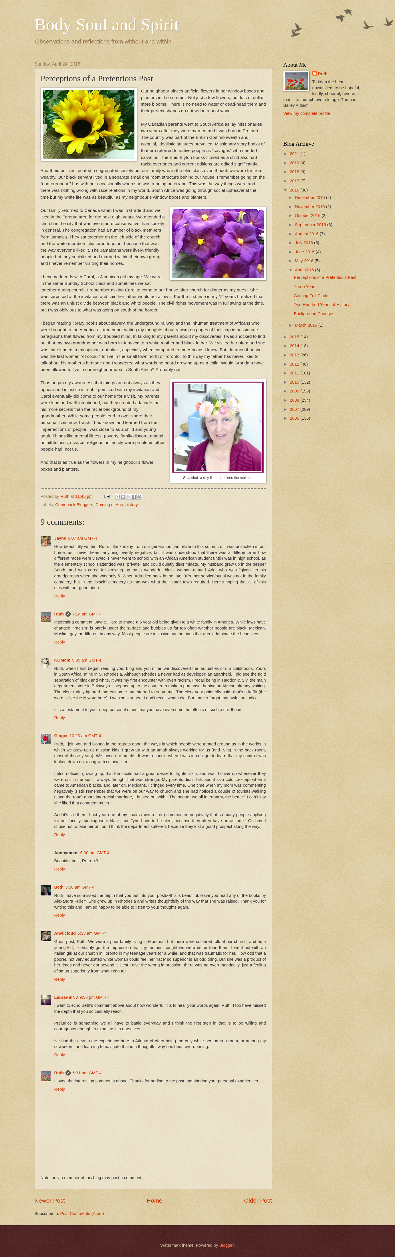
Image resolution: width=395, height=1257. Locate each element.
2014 (295, 346)
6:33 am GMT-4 (92, 933)
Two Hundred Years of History (322, 304)
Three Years (305, 286)
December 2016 (310, 197)
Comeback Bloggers (74, 504)
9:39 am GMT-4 (86, 660)
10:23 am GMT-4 (85, 735)
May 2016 (305, 260)
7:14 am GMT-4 (87, 614)
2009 (295, 391)
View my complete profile (306, 113)
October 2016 (308, 215)
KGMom (62, 660)
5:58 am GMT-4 (79, 887)
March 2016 (306, 325)
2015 (295, 337)
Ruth (59, 614)
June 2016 (305, 252)
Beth (59, 887)
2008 (295, 400)
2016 (295, 190)
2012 (295, 364)
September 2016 (311, 224)
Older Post (258, 1200)
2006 (295, 418)
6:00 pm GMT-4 (95, 853)
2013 (295, 355)
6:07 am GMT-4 (82, 538)
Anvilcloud (65, 933)
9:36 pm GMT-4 (94, 997)
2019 (295, 163)
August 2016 (307, 234)
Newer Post (50, 1200)
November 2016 (310, 206)
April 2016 (305, 270)
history (132, 504)
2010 (295, 382)
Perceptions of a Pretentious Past (325, 277)
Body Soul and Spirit (107, 24)
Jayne (60, 538)
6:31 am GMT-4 (87, 1073)
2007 (295, 409)
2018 (295, 171)
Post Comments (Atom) (82, 1213)
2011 (295, 373)
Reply (59, 596)
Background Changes (314, 313)
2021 (295, 153)
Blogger (226, 1245)
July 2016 (304, 242)
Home (154, 1200)
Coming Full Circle (311, 295)
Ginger (61, 735)
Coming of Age (109, 504)
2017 (295, 181)
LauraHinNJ (66, 997)
